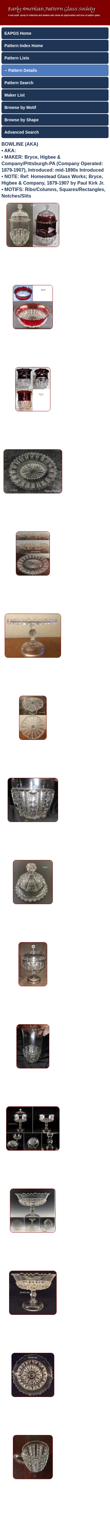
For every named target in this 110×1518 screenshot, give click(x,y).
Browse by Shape (21, 119)
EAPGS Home (17, 33)
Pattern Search (18, 82)
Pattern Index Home (23, 45)
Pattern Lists (16, 58)
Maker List (14, 95)
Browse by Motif (20, 107)
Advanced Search (21, 132)
